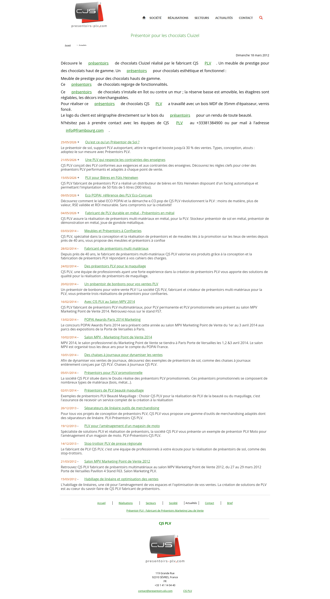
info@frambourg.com (85, 130)
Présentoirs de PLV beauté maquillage (114, 390)
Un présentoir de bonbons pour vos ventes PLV (121, 284)
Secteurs (151, 503)
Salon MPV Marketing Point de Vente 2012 (117, 461)
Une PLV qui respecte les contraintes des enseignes (125, 159)
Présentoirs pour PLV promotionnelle (113, 372)
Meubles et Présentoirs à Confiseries (113, 230)
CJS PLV (187, 591)
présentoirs (98, 63)
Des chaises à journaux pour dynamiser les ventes (123, 354)
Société (173, 503)
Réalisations (126, 503)
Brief (230, 503)
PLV (208, 63)
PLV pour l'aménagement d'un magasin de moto (122, 426)
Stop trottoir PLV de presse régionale (113, 443)
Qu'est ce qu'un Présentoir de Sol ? (112, 142)
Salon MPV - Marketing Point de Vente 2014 (118, 337)
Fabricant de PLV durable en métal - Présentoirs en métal (129, 213)
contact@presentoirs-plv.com (155, 591)
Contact (209, 503)
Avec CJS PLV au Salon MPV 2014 (109, 301)
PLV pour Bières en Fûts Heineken (111, 177)
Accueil (101, 503)
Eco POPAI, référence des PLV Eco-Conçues (118, 195)
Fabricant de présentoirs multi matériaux (116, 248)
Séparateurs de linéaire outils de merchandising (121, 408)
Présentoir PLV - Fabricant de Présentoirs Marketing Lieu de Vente (165, 510)
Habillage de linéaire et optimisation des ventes (121, 479)
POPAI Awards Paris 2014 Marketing (112, 319)
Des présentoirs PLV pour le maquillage (115, 266)
